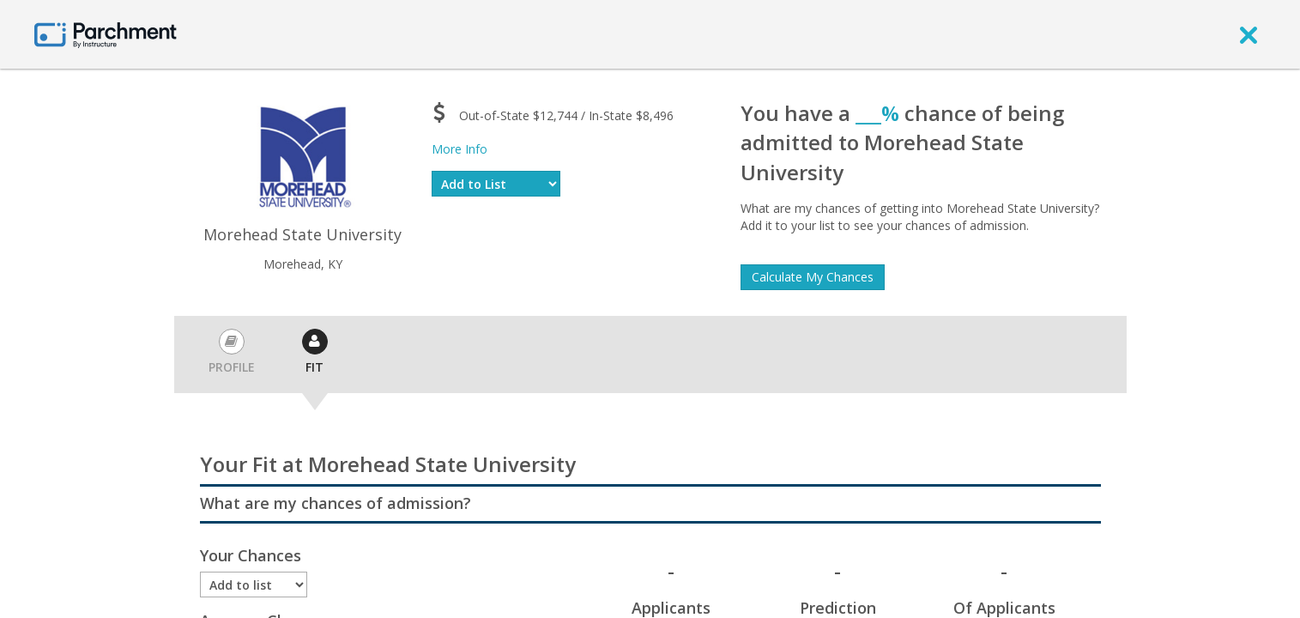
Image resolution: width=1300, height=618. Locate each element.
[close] (1248, 34)
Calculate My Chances (813, 277)
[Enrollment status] (254, 584)
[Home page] (105, 34)
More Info (459, 149)
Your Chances (250, 555)
